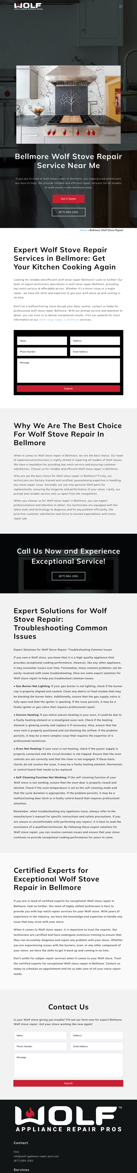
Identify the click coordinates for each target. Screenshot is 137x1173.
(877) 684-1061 (68, 212)
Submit (68, 388)
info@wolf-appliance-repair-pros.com (36, 1156)
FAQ (16, 1151)
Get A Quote (68, 198)
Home (83, 230)
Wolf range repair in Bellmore (59, 319)
